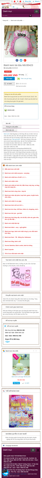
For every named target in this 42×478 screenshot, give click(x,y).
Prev (33, 350)
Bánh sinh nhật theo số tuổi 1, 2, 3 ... (16, 177)
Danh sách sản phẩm (16, 20)
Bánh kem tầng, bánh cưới (13, 241)
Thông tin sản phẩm (12, 127)
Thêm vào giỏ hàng (26, 78)
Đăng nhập (28, 1)
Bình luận (10, 130)
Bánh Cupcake (9, 249)
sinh (8, 134)
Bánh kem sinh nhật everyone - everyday (17, 173)
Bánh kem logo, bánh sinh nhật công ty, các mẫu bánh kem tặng (21, 232)
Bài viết (8, 123)
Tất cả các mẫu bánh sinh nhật (14, 253)
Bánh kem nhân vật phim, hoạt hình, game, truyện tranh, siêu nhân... (22, 196)
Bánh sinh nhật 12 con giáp (13, 201)
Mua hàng (16, 383)
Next (35, 350)
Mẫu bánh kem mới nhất (12, 169)
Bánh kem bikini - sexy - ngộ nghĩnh (15, 227)
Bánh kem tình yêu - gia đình (13, 213)
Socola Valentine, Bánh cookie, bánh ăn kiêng (18, 245)
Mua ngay (9, 78)
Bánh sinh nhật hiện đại (12, 223)
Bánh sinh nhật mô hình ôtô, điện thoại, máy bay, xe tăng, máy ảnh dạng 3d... (22, 186)
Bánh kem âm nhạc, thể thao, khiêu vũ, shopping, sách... (22, 209)
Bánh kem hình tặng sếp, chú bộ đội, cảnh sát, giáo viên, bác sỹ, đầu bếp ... (22, 218)
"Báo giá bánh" (16, 139)
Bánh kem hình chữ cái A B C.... (14, 205)
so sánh (9, 83)
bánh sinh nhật (14, 474)
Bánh (5, 134)
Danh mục (7, 11)
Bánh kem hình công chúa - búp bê (15, 191)
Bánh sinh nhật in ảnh (11, 181)
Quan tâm (7, 71)
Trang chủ (5, 20)
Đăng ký (37, 1)
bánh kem (24, 474)
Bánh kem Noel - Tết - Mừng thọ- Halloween (18, 237)
